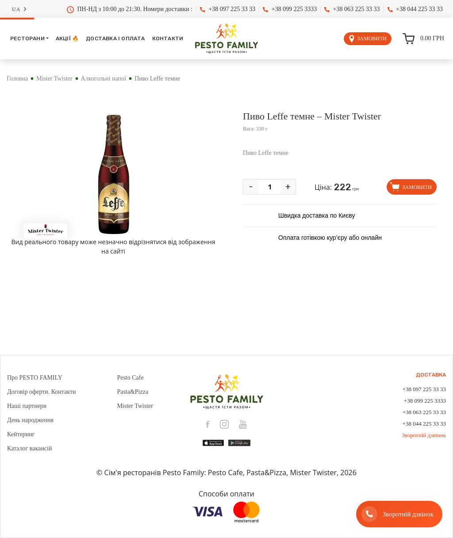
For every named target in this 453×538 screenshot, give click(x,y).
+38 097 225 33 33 (227, 9)
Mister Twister (54, 78)
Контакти (168, 38)
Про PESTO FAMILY (34, 377)
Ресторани (27, 38)
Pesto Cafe (130, 377)
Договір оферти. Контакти (41, 391)
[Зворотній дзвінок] (399, 514)
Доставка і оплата (115, 38)
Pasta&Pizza (132, 391)
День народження (30, 420)
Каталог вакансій (29, 448)
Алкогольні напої (104, 78)
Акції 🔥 (67, 38)
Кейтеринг (21, 434)
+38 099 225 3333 (290, 9)
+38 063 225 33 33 (352, 9)
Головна (17, 78)
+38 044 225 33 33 (415, 9)
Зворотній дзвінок (424, 435)
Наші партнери (26, 406)
